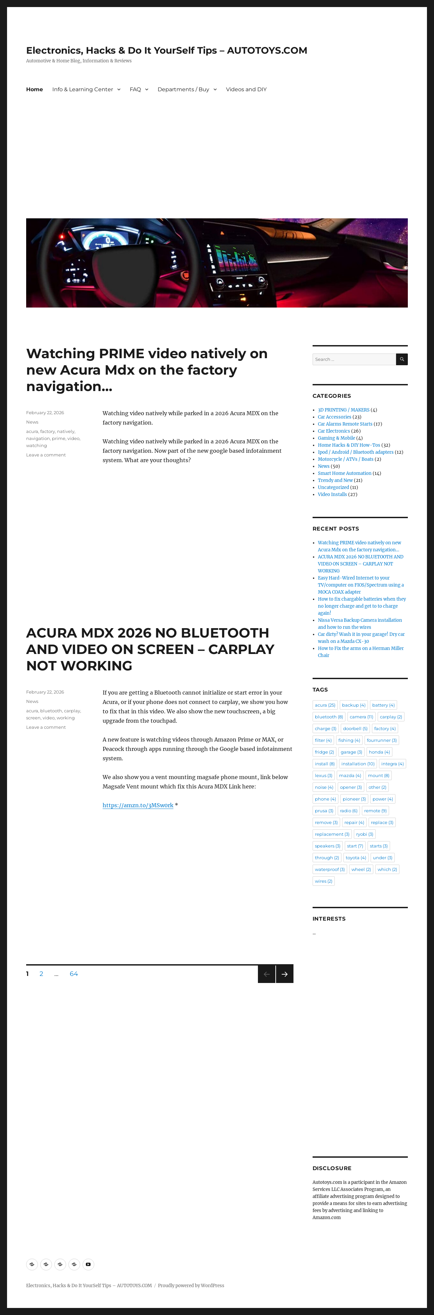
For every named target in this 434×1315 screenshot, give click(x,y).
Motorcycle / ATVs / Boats (346, 459)
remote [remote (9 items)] (375, 810)
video (73, 438)
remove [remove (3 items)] (326, 822)
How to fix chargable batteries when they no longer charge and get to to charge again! (362, 606)
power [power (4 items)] (383, 799)
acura (32, 431)
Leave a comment (46, 454)
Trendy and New (335, 480)
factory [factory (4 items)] (385, 728)
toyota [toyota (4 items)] (356, 857)
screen (33, 717)
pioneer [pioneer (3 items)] (354, 799)
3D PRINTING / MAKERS (344, 410)
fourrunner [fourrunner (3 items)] (382, 740)
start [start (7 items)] (355, 845)
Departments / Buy (183, 89)
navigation (38, 438)
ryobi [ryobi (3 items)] (364, 834)
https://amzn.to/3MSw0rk (138, 805)
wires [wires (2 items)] (323, 881)
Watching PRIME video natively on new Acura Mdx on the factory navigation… (147, 369)
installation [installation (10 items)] (358, 763)
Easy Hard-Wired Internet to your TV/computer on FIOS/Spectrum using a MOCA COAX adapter (361, 585)
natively (65, 431)
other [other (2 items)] (377, 787)
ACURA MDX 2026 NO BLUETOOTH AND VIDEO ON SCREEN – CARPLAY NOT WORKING (150, 649)
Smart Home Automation (345, 473)
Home (34, 89)
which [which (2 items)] (387, 869)
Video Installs (332, 494)
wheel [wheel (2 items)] (361, 869)
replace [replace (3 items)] (382, 822)
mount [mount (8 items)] (378, 775)
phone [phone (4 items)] (325, 799)
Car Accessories (334, 417)
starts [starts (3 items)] (379, 845)
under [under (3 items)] (382, 857)
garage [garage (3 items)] (351, 752)
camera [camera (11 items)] (361, 716)
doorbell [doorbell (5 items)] (355, 728)
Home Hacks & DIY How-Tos (349, 445)
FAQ (135, 89)
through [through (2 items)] (327, 857)
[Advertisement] (218, 163)
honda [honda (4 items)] (379, 752)
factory (47, 431)
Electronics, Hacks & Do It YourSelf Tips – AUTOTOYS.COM (167, 50)
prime (58, 438)
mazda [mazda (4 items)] (350, 775)
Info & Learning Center (82, 89)
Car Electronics (334, 431)
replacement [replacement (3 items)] (332, 834)
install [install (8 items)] (325, 763)
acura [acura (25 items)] (325, 705)
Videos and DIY (246, 89)
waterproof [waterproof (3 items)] (330, 869)
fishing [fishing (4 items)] (349, 740)
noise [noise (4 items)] (324, 787)
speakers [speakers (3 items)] (327, 845)
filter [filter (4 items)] (323, 740)
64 (76, 974)
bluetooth (51, 710)
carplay (72, 710)
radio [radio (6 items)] (349, 810)
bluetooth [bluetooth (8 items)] (329, 716)
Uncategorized (333, 487)
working (66, 717)
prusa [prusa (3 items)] (324, 810)
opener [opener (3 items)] (351, 787)
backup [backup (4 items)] (354, 705)
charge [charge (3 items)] (325, 728)
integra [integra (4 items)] (392, 763)
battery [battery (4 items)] (383, 705)
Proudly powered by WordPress (191, 1286)
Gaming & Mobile (336, 438)
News (32, 422)
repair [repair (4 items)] (354, 822)
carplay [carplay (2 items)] (391, 716)
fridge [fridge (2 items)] (324, 752)
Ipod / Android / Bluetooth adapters (356, 452)
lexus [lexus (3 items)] (323, 775)
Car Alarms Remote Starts (345, 424)
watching (36, 445)
